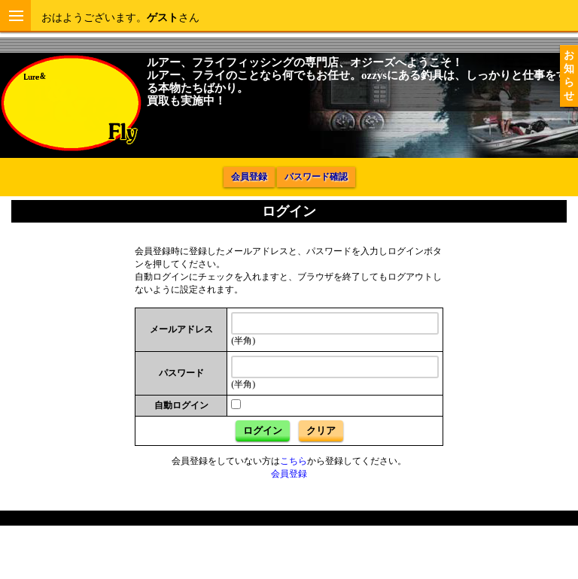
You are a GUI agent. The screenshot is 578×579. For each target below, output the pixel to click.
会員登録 (249, 176)
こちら (293, 461)
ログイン (262, 430)
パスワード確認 (316, 176)
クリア (321, 430)
